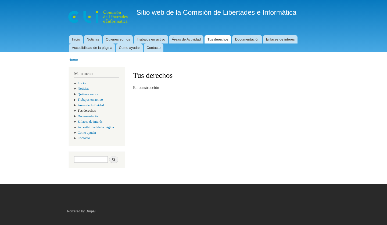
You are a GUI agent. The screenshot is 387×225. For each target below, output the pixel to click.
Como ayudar (129, 48)
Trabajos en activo (151, 39)
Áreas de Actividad (186, 39)
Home (73, 60)
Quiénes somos (118, 39)
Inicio (76, 39)
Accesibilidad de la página (92, 48)
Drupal (91, 211)
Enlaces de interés (280, 39)
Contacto (153, 48)
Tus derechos (217, 39)
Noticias (93, 39)
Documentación (247, 39)
